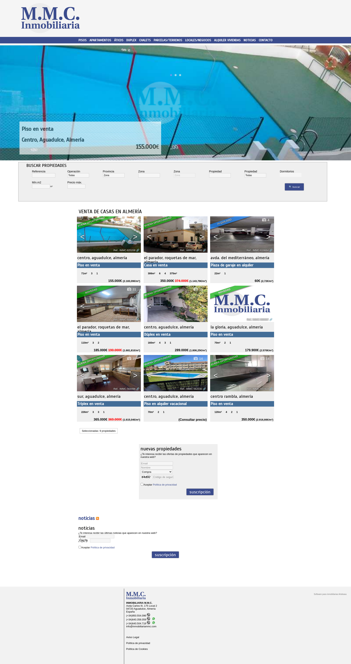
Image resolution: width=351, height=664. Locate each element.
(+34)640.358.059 (138, 619)
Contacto (265, 40)
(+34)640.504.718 (138, 623)
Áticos (118, 40)
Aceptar (160, 484)
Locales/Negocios (198, 40)
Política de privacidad (165, 484)
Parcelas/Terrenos (168, 40)
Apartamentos (100, 40)
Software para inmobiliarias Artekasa (330, 594)
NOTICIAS (86, 518)
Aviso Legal (132, 637)
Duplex (131, 40)
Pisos (83, 40)
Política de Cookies (137, 649)
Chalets (145, 40)
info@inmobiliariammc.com (141, 626)
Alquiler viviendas (227, 40)
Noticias (250, 40)
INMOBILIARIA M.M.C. (139, 602)
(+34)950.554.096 (138, 615)
